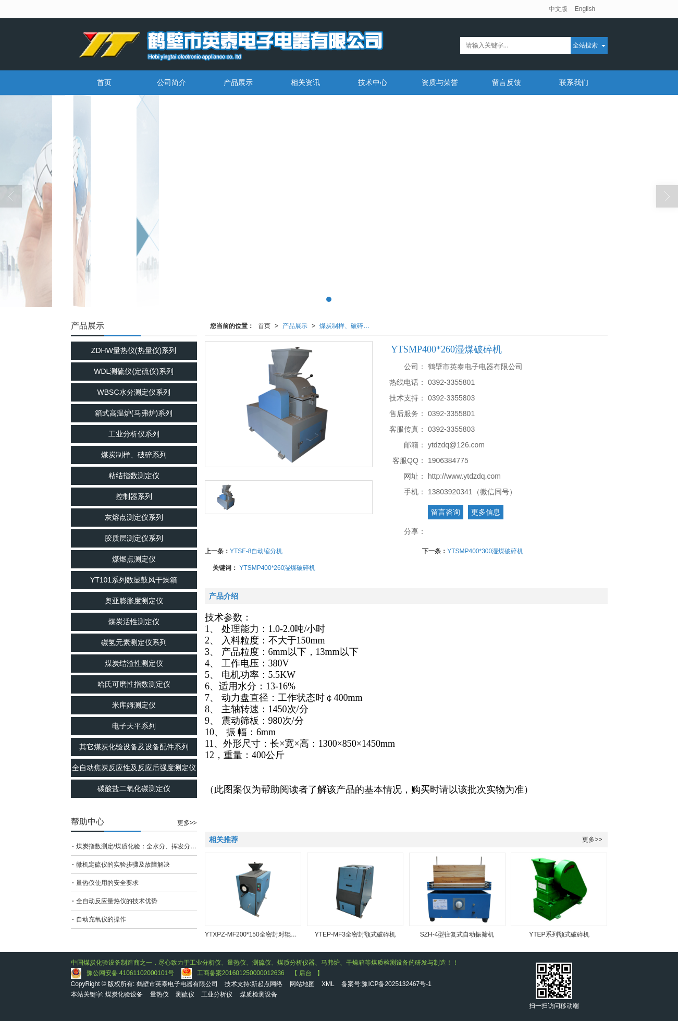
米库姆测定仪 (134, 705)
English (585, 9)
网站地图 (302, 984)
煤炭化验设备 (124, 994)
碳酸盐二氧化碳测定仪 (133, 788)
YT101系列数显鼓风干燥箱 (133, 580)
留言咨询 (445, 512)
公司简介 (171, 82)
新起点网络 (266, 984)
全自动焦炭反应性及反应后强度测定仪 (134, 767)
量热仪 (159, 994)
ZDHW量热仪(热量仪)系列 (133, 350)
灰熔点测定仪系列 (134, 517)
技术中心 (372, 82)
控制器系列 (134, 496)
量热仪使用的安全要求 (107, 882)
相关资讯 (305, 82)
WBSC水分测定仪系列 (133, 392)
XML (328, 984)
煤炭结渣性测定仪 (134, 663)
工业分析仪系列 (133, 434)
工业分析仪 (216, 994)
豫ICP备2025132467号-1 (396, 984)
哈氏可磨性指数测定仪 (133, 684)
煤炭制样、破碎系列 (347, 326)
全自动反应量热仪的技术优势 (116, 901)
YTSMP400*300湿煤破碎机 (485, 551)
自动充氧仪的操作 (101, 919)
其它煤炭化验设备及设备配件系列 (134, 747)
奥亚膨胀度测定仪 (134, 601)
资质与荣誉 (440, 82)
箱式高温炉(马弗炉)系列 (133, 413)
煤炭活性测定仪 (133, 621)
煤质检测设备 (258, 994)
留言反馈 (506, 82)
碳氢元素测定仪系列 (134, 642)
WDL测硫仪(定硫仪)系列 (133, 371)
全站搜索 (585, 45)
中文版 (558, 9)
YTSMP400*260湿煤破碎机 (277, 568)
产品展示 (238, 82)
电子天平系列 (134, 726)
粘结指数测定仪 (133, 475)
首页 (104, 82)
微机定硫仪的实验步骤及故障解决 (123, 864)
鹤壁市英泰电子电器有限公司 (177, 984)
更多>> (592, 839)
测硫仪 (185, 994)
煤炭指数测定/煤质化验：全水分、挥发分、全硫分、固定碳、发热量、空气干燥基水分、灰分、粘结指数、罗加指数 (136, 846)
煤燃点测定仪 (134, 559)
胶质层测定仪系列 (134, 538)
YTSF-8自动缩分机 (256, 551)
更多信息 (485, 512)
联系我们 (573, 82)
